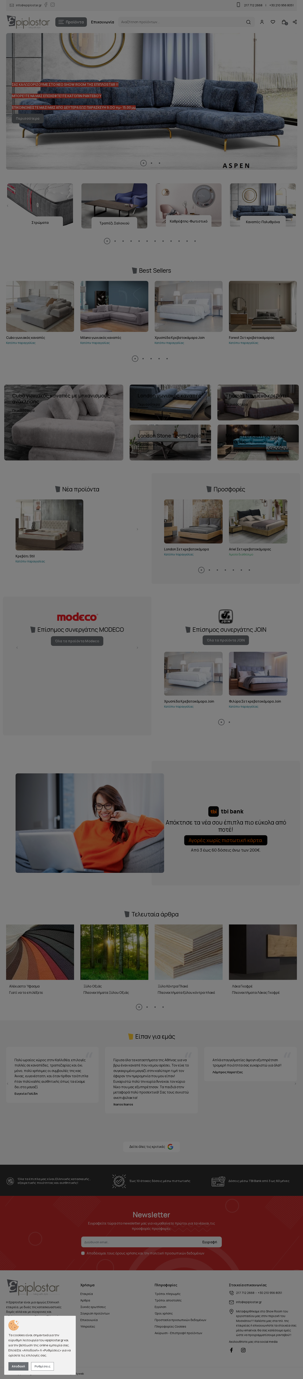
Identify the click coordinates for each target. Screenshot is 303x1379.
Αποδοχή (18, 1366)
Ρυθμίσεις (42, 1366)
